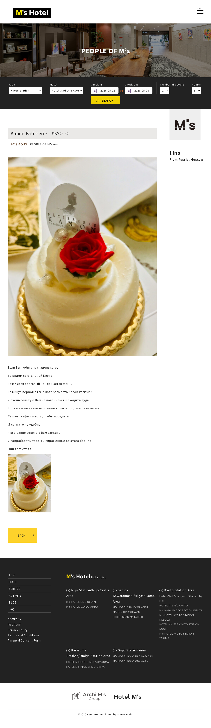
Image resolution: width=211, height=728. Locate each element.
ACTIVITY (15, 596)
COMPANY (14, 619)
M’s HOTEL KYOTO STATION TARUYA (176, 636)
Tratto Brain (124, 714)
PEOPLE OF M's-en (44, 144)
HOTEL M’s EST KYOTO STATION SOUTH (179, 626)
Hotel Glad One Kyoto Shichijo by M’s (180, 598)
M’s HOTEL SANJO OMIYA (82, 606)
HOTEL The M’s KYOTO (173, 605)
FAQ (11, 609)
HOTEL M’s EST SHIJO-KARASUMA (87, 662)
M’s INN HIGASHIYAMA (127, 612)
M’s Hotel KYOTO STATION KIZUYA (181, 610)
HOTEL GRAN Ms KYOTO (128, 617)
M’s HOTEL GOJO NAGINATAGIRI (133, 656)
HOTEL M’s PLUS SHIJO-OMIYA (85, 666)
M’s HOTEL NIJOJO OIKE (81, 602)
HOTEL (13, 582)
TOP (12, 575)
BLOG (12, 602)
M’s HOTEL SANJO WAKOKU (130, 607)
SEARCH (107, 100)
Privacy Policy (18, 630)
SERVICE (14, 589)
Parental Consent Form (24, 640)
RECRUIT (14, 625)
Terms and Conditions (24, 635)
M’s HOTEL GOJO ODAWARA (130, 661)
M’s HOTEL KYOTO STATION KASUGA (176, 617)
